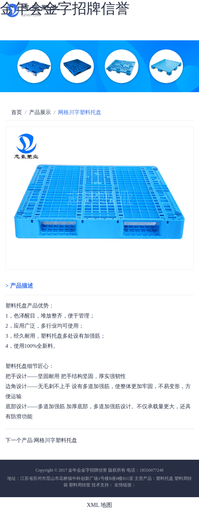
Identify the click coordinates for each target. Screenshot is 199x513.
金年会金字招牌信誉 (65, 8)
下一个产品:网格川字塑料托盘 (41, 440)
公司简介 (42, 24)
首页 (16, 112)
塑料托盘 (16, 306)
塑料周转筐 (79, 484)
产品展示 (40, 112)
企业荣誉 (162, 24)
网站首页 (13, 24)
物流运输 (134, 24)
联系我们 (42, 36)
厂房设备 (105, 24)
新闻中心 (13, 36)
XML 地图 (99, 505)
